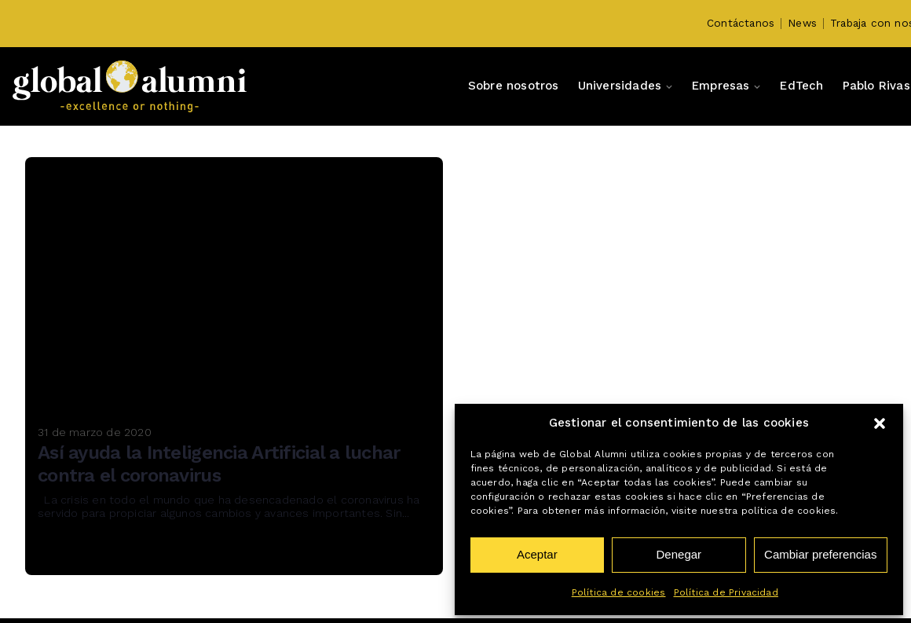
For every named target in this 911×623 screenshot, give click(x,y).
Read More (84, 553)
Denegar (679, 554)
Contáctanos (740, 22)
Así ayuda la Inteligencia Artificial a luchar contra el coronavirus (219, 464)
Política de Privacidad (726, 592)
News (802, 22)
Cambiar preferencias (820, 554)
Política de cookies (619, 592)
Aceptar (537, 554)
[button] (879, 423)
